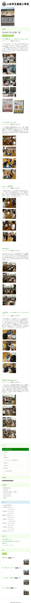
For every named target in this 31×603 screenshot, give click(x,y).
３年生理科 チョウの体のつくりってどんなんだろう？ (15, 313)
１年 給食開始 (6, 587)
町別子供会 (4, 557)
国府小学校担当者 (15, 40)
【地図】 (5, 497)
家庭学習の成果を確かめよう (10, 380)
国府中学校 (4, 543)
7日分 (4, 553)
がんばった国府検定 (7, 186)
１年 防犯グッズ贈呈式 (8, 577)
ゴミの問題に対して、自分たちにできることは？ (15, 39)
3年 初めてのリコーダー (8, 567)
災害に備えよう (6, 248)
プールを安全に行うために (9, 122)
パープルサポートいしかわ (7, 545)
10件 (11, 35)
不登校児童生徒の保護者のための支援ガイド (11, 541)
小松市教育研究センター (7, 539)
